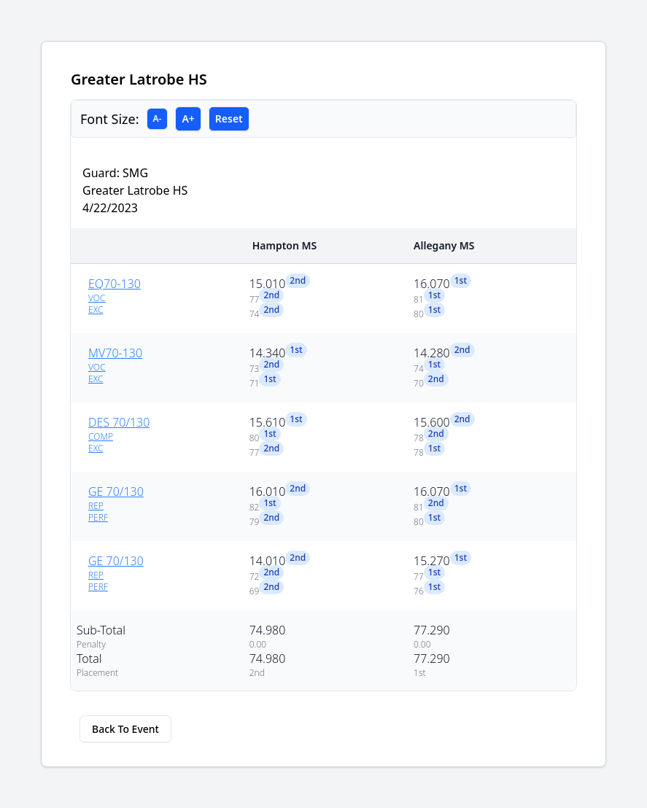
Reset (229, 118)
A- (157, 118)
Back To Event (125, 729)
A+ (188, 118)
